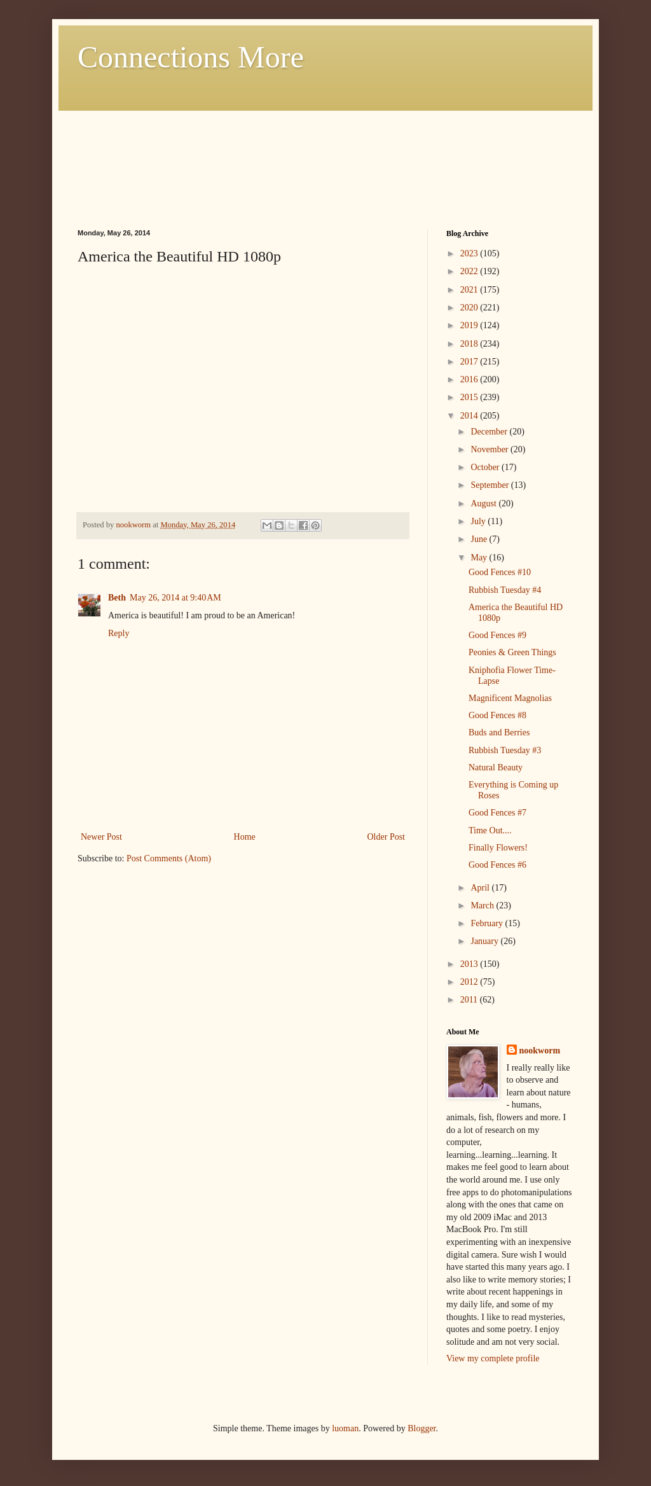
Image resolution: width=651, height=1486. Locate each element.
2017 (470, 361)
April (480, 887)
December (489, 431)
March (483, 905)
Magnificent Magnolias (510, 698)
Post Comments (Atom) (169, 858)
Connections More (191, 57)
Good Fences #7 (497, 812)
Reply (118, 633)
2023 (470, 253)
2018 (470, 344)
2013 (470, 964)
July (479, 521)
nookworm (540, 1050)
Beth (117, 597)
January (485, 941)
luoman (345, 1428)
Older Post (386, 837)
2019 (470, 325)
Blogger (421, 1428)
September (490, 485)
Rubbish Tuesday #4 (505, 590)
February (487, 923)
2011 (470, 999)
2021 (470, 290)
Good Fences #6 (497, 865)
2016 (470, 379)
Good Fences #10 (500, 572)
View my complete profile (493, 1358)
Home (245, 837)
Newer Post (101, 837)
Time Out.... (490, 830)
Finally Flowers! (498, 847)
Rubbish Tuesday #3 (505, 750)
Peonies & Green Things (512, 652)
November (490, 449)
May (479, 557)
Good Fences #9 (497, 635)
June (479, 539)
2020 (470, 307)
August (484, 503)
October (486, 467)
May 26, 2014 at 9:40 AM (175, 597)
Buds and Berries (499, 732)
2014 (470, 415)
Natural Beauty (496, 767)
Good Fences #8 (497, 715)
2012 (470, 982)
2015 (470, 397)
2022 (470, 271)
